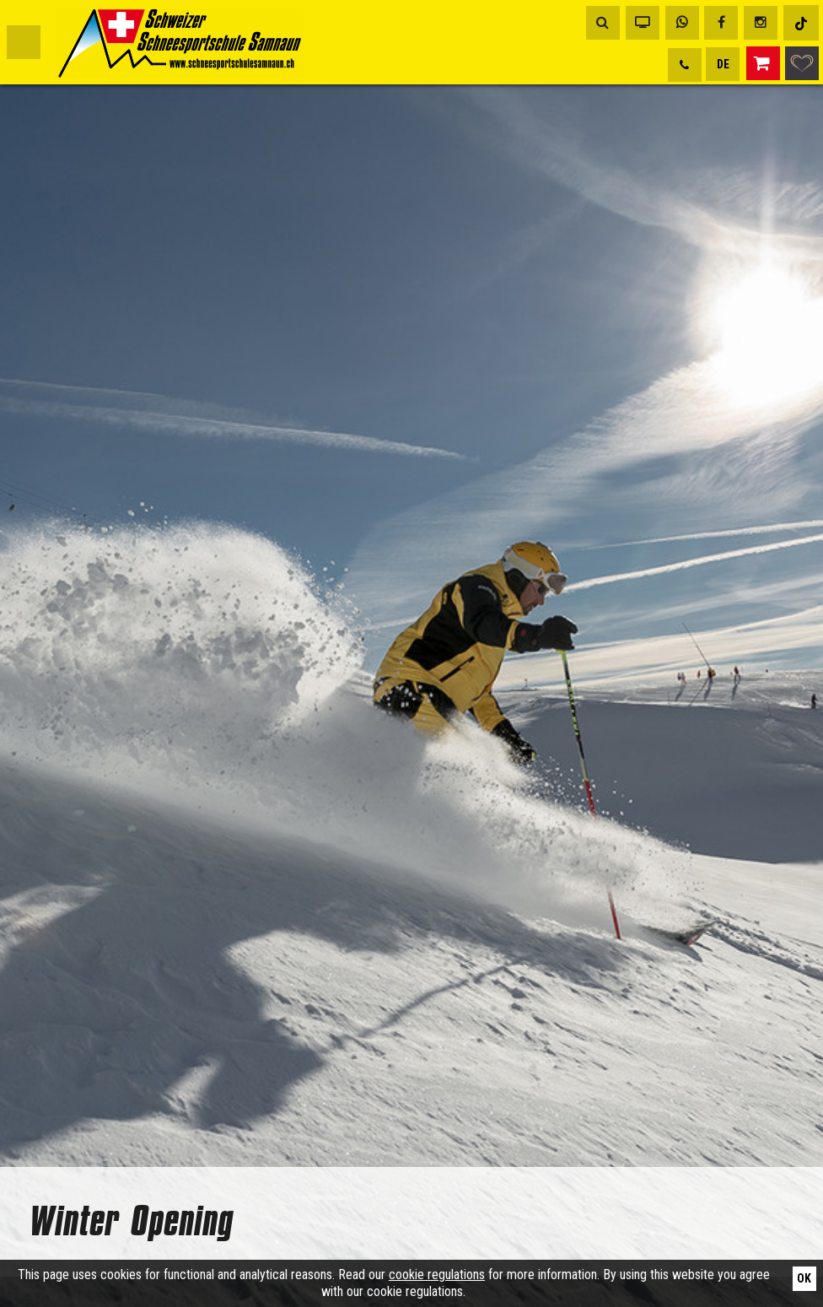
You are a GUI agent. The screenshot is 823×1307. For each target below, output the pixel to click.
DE (723, 64)
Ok (804, 1278)
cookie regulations (437, 1274)
